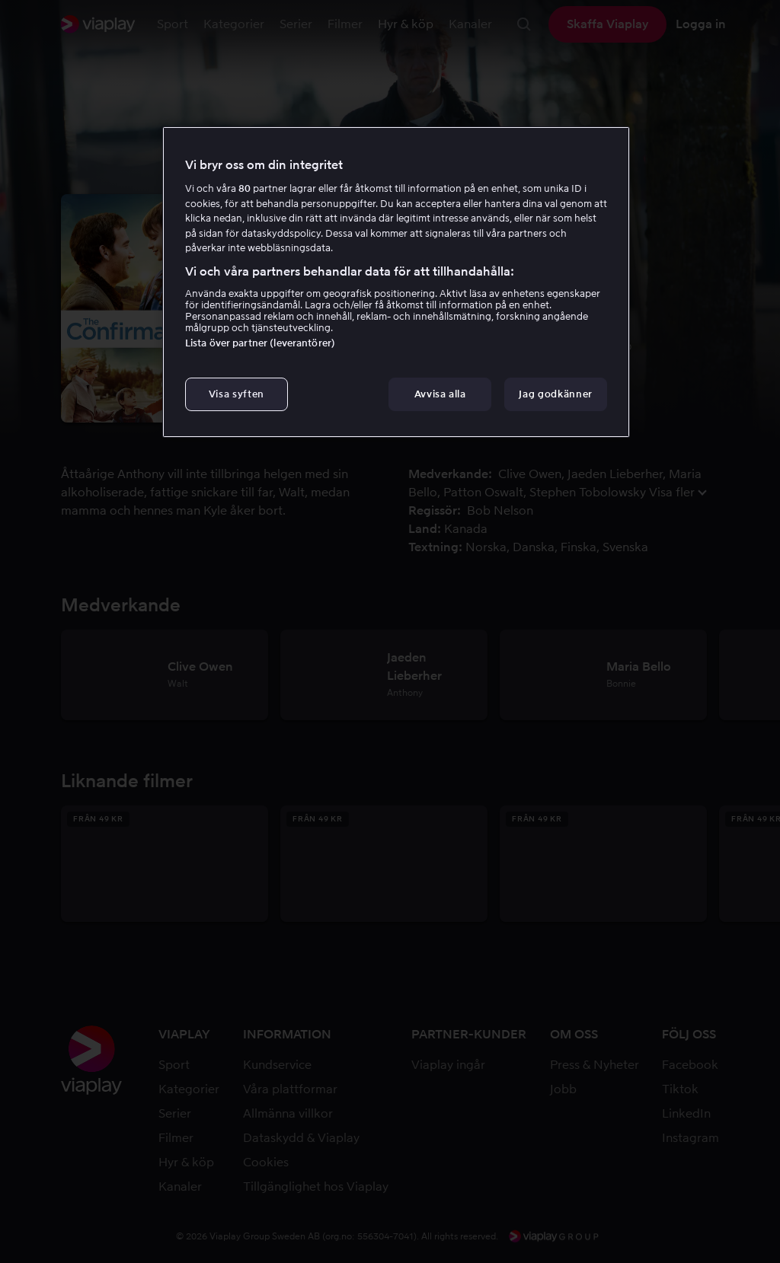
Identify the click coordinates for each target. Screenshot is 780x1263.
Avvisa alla (440, 394)
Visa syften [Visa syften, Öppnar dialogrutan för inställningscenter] (236, 394)
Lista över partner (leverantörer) (260, 343)
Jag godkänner (555, 394)
